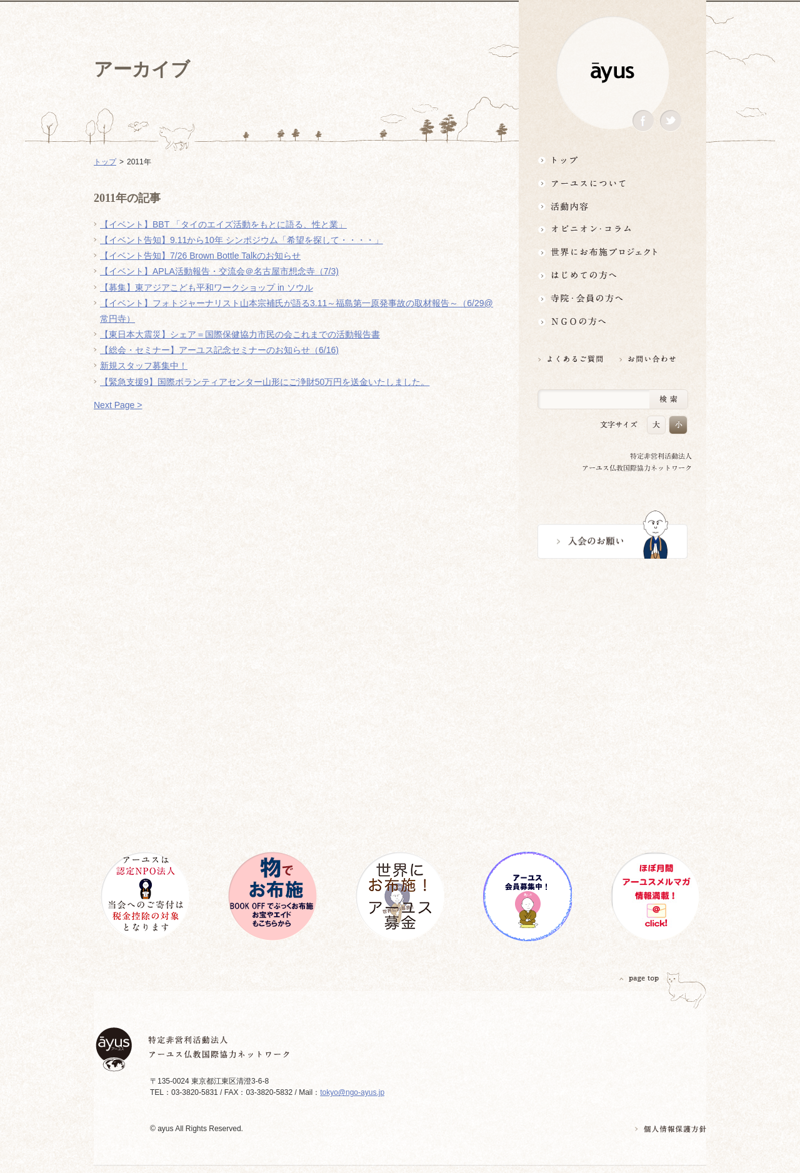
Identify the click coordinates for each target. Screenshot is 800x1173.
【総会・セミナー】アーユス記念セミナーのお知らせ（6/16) (219, 350)
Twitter (670, 121)
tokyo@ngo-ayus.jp (352, 1092)
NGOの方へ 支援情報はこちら (612, 321)
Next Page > (118, 405)
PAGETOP (639, 978)
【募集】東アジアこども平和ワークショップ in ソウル (206, 287)
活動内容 (612, 206)
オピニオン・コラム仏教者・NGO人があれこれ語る (612, 229)
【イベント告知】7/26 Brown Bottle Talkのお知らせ (200, 256)
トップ (612, 159)
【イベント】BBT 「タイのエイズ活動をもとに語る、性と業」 (223, 224)
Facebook (643, 121)
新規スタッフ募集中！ (144, 366)
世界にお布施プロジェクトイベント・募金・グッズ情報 (612, 252)
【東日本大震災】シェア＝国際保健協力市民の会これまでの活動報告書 (240, 334)
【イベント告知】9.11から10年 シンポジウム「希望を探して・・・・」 (241, 240)
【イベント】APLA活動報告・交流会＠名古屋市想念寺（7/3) (219, 271)
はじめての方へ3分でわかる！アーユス (612, 275)
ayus (612, 73)
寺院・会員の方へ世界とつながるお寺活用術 (612, 298)
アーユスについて (612, 182)
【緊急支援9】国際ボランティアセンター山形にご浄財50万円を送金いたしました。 (264, 382)
